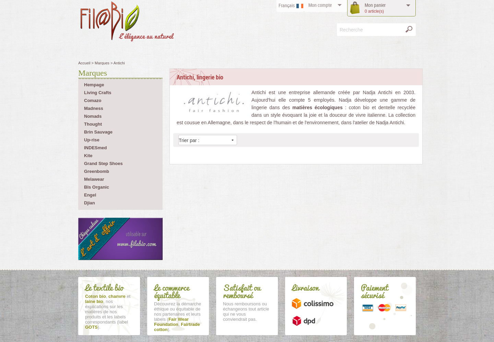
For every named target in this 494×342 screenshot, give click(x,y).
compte (320, 5)
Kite (88, 155)
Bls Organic (96, 187)
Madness (93, 108)
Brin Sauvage (98, 132)
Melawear (94, 179)
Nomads (93, 116)
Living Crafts (97, 92)
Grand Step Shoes (103, 163)
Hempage (94, 84)
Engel (90, 195)
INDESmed (95, 147)
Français (287, 5)
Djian (89, 202)
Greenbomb (96, 171)
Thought (93, 124)
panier (375, 8)
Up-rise (91, 139)
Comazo (93, 100)
